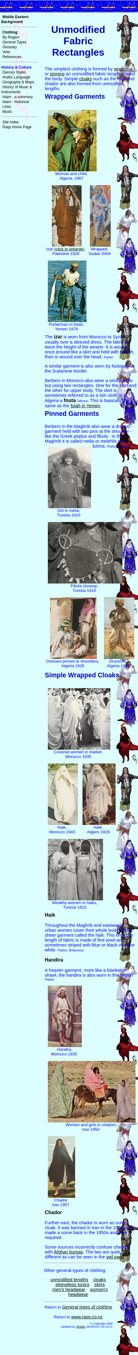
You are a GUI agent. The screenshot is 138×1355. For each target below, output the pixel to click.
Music (7, 112)
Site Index (10, 122)
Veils (6, 52)
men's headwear (68, 1289)
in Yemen (85, 405)
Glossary (9, 47)
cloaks (85, 78)
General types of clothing (87, 1307)
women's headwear (88, 1292)
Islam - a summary (17, 97)
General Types (14, 42)
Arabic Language (16, 77)
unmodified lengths (69, 1279)
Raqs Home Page (17, 127)
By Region (10, 37)
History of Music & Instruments (16, 89)
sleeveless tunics (72, 1284)
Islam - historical (15, 102)
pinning (57, 73)
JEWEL (81, 1326)
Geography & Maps (18, 82)
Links (6, 107)
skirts (99, 1284)
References (11, 57)
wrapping (123, 68)
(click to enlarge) (69, 249)
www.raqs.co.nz (87, 1316)
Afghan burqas (68, 1251)
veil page (115, 1256)
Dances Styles (14, 72)
